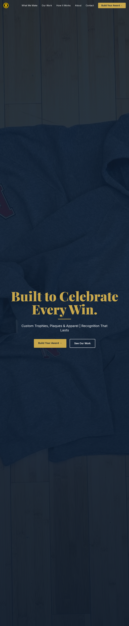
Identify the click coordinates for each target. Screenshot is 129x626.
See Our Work (82, 343)
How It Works (63, 5)
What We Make (29, 5)
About (78, 5)
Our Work (47, 5)
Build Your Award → (111, 5)
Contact (90, 5)
